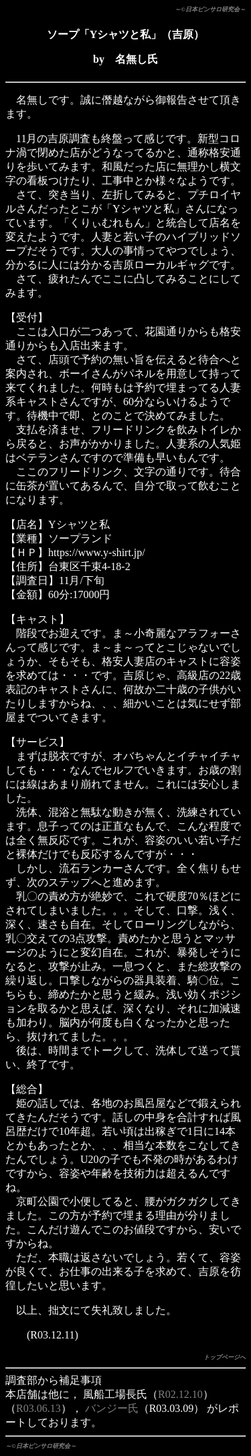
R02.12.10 (180, 1394)
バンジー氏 (112, 1408)
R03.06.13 (38, 1408)
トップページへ (224, 1357)
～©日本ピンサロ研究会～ (210, 9)
